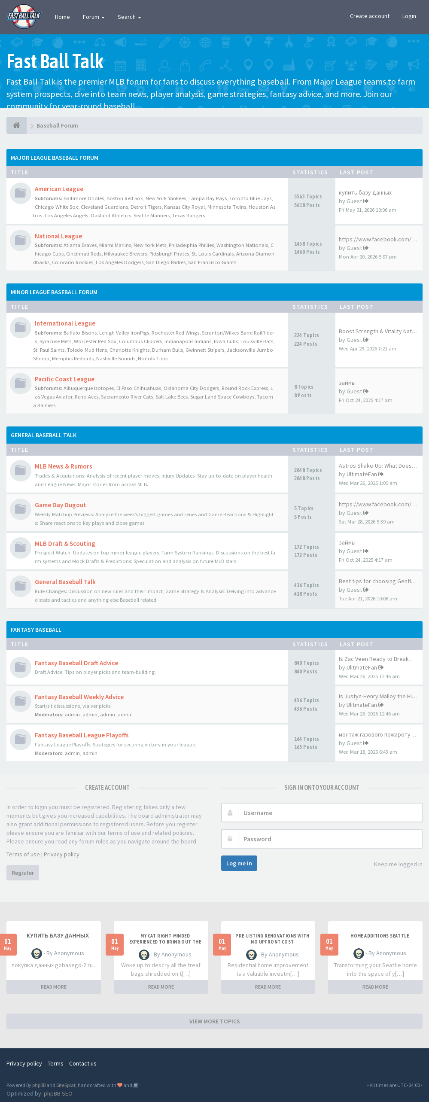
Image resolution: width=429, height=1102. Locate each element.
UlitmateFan (362, 667)
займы (347, 383)
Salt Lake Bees (171, 396)
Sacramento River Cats (127, 396)
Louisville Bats (256, 341)
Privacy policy (61, 854)
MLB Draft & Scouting (65, 543)
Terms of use (23, 854)
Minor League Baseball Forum (54, 292)
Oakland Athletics (111, 215)
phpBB (39, 1085)
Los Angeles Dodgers (119, 262)
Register (23, 873)
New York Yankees (166, 198)
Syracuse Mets (55, 341)
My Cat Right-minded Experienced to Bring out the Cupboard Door (165, 942)
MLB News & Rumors (63, 466)
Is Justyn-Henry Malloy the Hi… (378, 696)
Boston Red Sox (124, 198)
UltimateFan (362, 474)
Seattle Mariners (152, 215)
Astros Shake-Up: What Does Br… (381, 465)
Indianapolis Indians (187, 341)
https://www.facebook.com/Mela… (384, 504)
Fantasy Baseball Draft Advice (76, 663)
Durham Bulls (167, 350)
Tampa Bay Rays (208, 198)
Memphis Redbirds (73, 358)
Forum (94, 17)
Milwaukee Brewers (125, 253)
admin (72, 714)
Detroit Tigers (146, 207)
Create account (369, 16)
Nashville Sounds (115, 358)
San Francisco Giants (212, 262)
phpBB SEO (58, 1093)
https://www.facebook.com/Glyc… (383, 239)
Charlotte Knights (129, 350)
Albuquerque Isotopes (89, 388)
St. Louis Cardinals (213, 253)
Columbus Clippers (140, 341)
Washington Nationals (242, 245)
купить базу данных (365, 192)
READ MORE (54, 986)
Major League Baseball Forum (54, 157)
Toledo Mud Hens (87, 350)
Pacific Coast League (64, 379)
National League (58, 236)
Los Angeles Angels (66, 215)
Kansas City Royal (184, 207)
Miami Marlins (115, 245)
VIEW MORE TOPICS (214, 1021)
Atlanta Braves (80, 245)
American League (59, 189)
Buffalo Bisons (80, 332)
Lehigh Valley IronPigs (124, 332)
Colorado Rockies (72, 262)
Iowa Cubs (226, 341)
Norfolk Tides (153, 358)
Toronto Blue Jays (250, 198)
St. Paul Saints (48, 350)
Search (129, 17)
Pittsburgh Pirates (169, 253)
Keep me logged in (394, 864)
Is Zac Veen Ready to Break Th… (380, 659)
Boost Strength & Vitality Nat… (378, 331)
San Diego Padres (166, 262)
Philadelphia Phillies (191, 245)
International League (65, 323)
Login (409, 16)
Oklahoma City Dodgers (191, 388)
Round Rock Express (245, 388)
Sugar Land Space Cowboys (222, 396)
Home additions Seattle (379, 936)
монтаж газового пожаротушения (383, 734)
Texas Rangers (188, 215)
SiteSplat (66, 1085)
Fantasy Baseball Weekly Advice (79, 697)
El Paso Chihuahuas (138, 388)
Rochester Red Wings (175, 332)
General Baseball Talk (43, 435)
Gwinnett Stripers (205, 350)
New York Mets (150, 245)
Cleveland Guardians (104, 207)
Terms (56, 1063)
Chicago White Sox (56, 207)
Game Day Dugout (60, 505)
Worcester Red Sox (95, 341)
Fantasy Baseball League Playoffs (82, 735)
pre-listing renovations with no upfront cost (272, 939)
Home (62, 17)
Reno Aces (86, 396)
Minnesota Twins (226, 207)
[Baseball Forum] (16, 125)
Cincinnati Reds (83, 253)
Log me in (239, 863)
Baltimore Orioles (84, 198)
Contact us (83, 1063)
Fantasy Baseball (36, 629)
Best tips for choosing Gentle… (379, 581)
